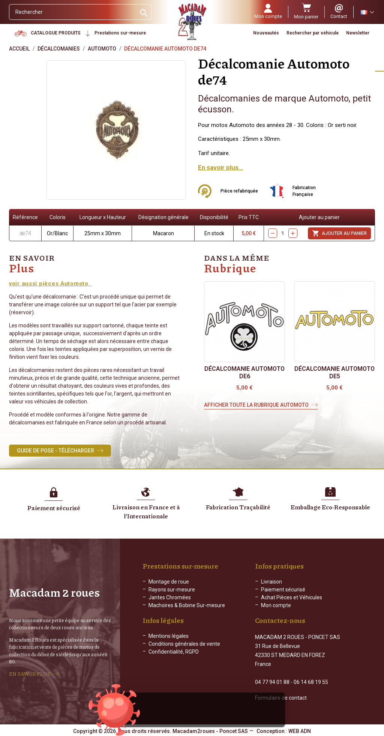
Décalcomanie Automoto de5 (334, 372)
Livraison (271, 582)
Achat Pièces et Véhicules (291, 597)
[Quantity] (282, 233)
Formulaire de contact (281, 697)
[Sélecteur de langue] (367, 11)
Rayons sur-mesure (171, 590)
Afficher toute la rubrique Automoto (256, 405)
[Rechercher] (72, 11)
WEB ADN (299, 730)
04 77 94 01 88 (272, 681)
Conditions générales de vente (184, 650)
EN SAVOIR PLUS (29, 673)
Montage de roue (168, 582)
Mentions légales (168, 642)
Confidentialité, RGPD (173, 658)
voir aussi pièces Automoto (50, 283)
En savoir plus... (220, 167)
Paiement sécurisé (283, 590)
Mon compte (276, 605)
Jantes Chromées (169, 597)
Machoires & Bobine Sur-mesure (186, 605)
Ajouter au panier (339, 233)
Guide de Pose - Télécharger (55, 451)
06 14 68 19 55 (311, 681)
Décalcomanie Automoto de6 (244, 372)
